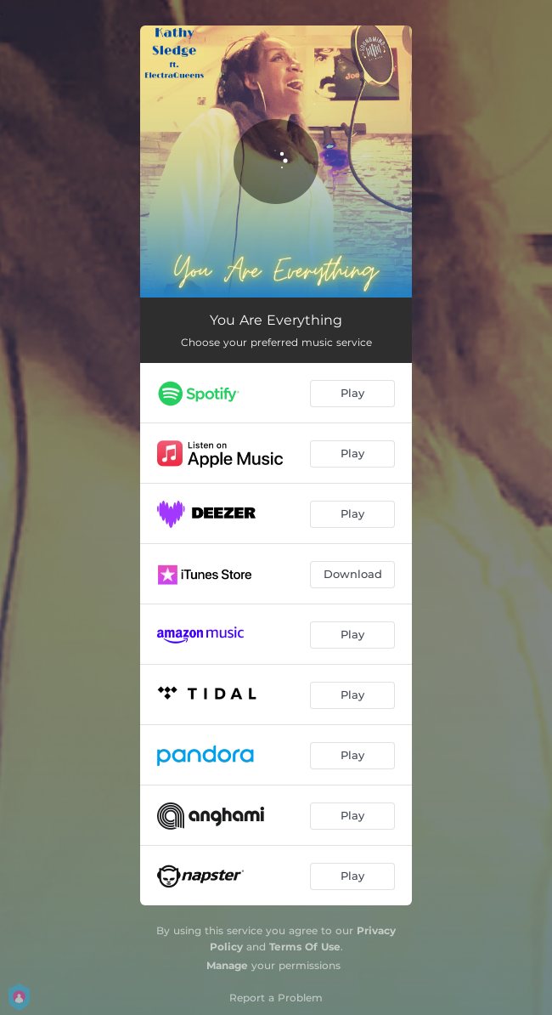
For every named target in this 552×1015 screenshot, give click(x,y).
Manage (227, 965)
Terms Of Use (305, 946)
